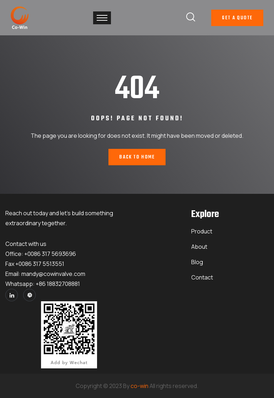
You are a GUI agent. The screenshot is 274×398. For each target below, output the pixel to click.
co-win (139, 386)
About (199, 247)
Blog (197, 262)
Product (201, 231)
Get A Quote (237, 18)
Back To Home (136, 157)
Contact (202, 277)
